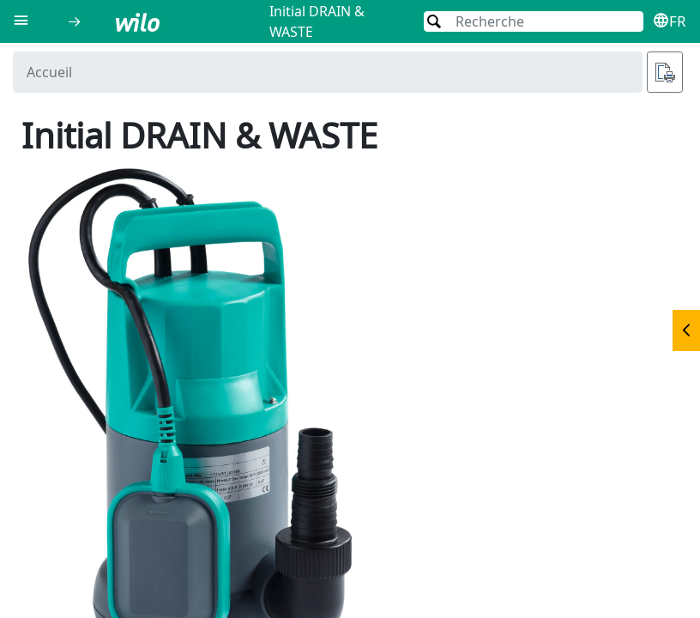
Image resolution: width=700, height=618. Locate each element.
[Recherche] (533, 21)
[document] (350, 330)
